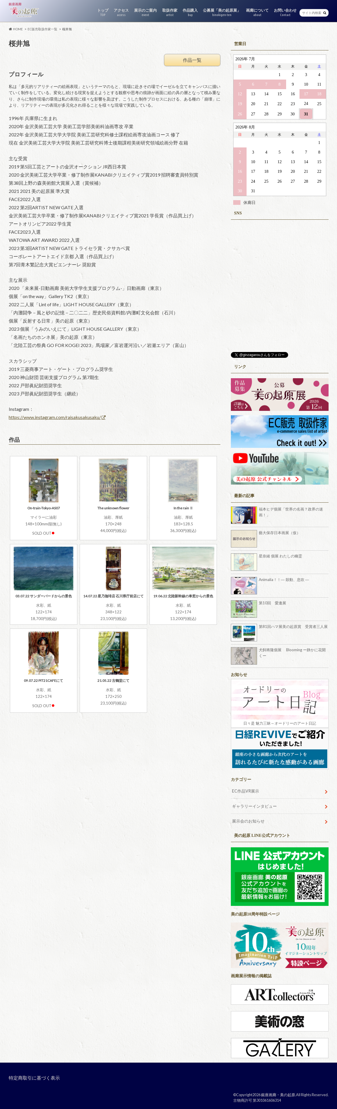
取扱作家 (169, 12)
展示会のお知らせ (248, 820)
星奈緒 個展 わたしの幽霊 (280, 556)
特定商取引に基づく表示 (34, 1077)
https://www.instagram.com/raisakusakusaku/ (55, 417)
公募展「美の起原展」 (222, 12)
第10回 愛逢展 (274, 603)
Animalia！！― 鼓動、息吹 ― (284, 579)
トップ (102, 12)
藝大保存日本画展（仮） (279, 532)
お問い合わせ (285, 12)
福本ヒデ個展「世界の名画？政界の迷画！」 (291, 512)
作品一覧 (192, 60)
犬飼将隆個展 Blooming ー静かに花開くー (292, 652)
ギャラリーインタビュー (254, 806)
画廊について (257, 12)
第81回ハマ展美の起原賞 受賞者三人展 (293, 626)
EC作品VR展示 (245, 790)
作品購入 (190, 12)
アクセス (121, 12)
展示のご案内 (145, 12)
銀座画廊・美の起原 (278, 1094)
